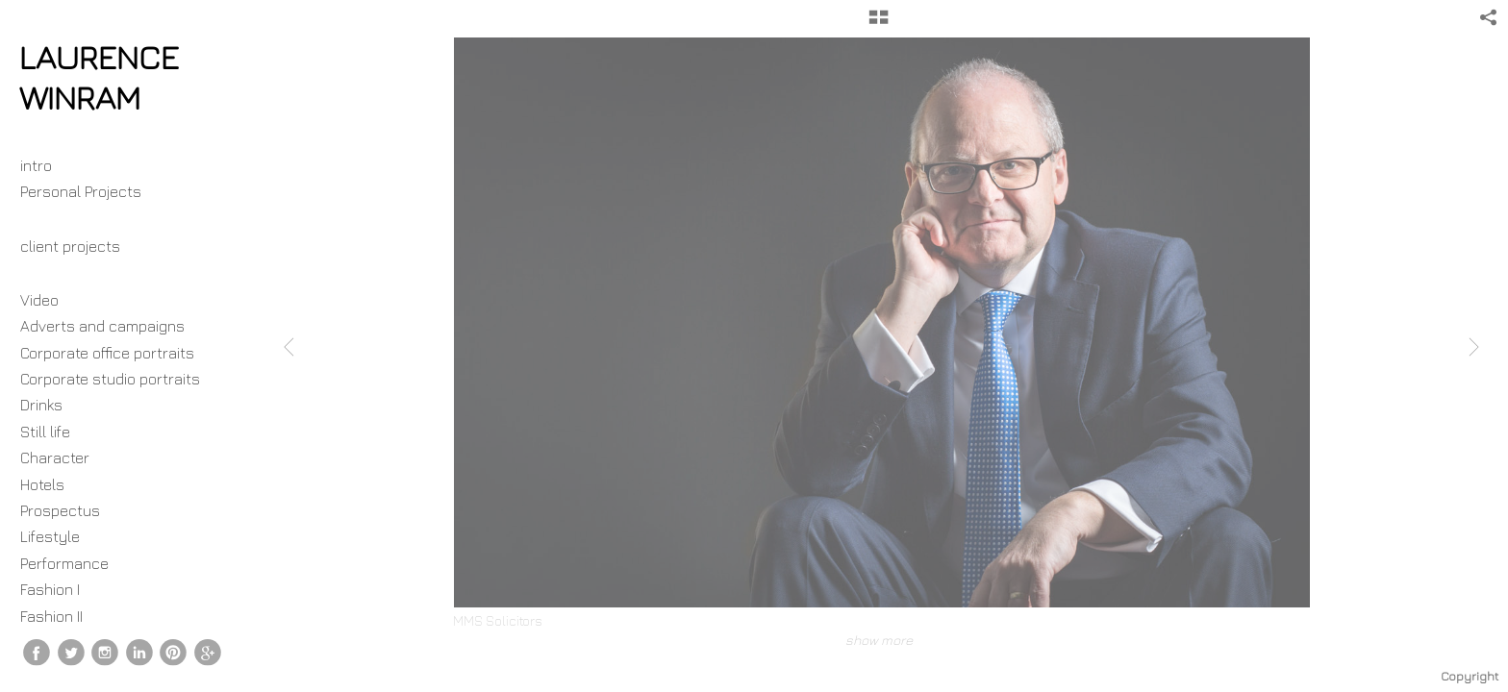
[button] (878, 24)
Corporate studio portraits (110, 378)
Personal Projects (90, 191)
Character (54, 457)
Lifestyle (50, 536)
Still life (45, 431)
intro (36, 165)
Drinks (41, 404)
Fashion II (51, 616)
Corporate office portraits (107, 352)
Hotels (42, 484)
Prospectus (60, 510)
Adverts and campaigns (102, 325)
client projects (79, 246)
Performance (64, 563)
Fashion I (50, 589)
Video (39, 299)
